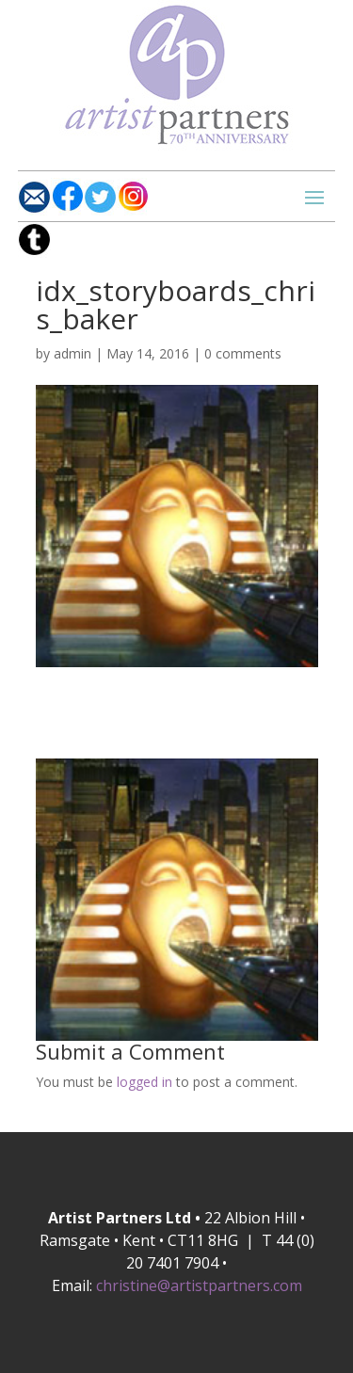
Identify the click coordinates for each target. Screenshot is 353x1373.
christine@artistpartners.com (199, 1285)
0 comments (242, 353)
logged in (144, 1082)
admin (72, 353)
